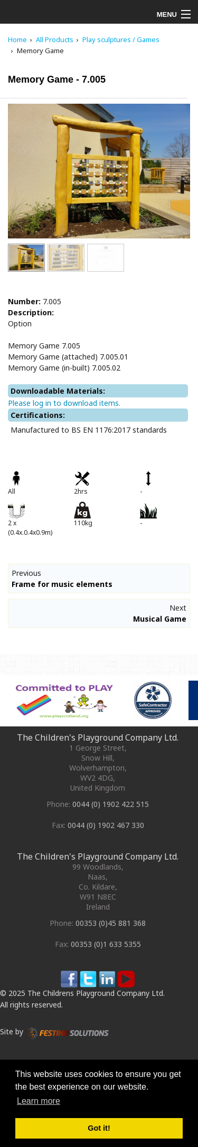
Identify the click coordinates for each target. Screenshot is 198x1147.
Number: (24, 301)
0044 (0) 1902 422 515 (110, 804)
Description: (31, 312)
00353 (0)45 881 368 (111, 923)
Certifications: (38, 415)
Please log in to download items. (64, 403)
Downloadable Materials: (58, 391)
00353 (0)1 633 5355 (106, 944)
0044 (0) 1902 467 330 (106, 825)
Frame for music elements (62, 584)
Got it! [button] (99, 1128)
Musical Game (159, 619)
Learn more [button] (38, 1100)
